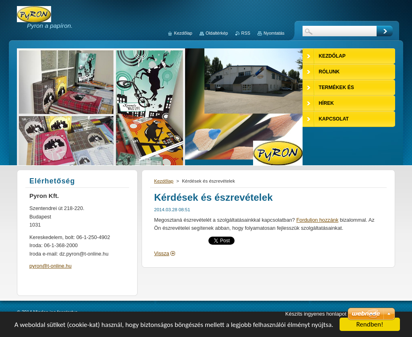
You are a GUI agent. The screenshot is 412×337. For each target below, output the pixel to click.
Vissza (161, 253)
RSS (245, 33)
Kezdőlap (163, 181)
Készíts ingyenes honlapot (315, 314)
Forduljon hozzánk (318, 220)
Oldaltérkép (217, 33)
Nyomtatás (274, 33)
